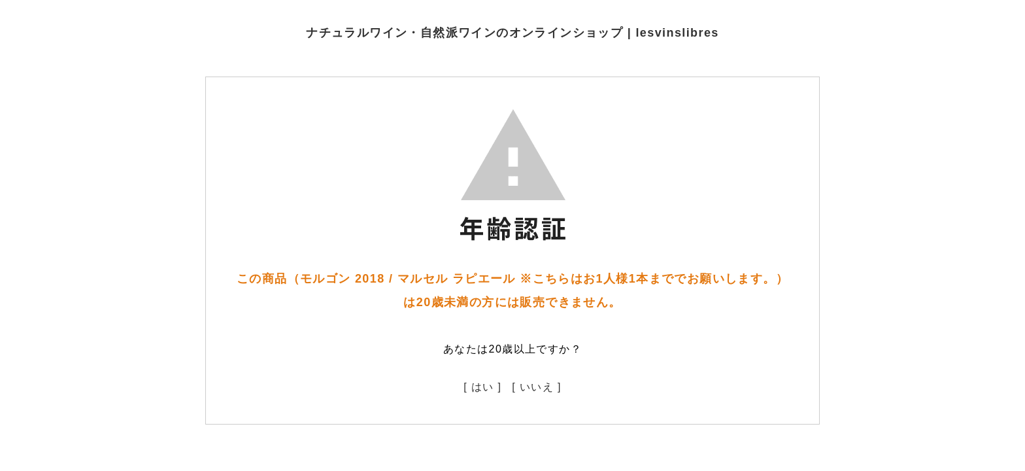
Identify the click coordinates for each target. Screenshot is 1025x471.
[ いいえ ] (537, 386)
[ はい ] (482, 386)
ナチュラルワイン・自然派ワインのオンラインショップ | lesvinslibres (512, 32)
